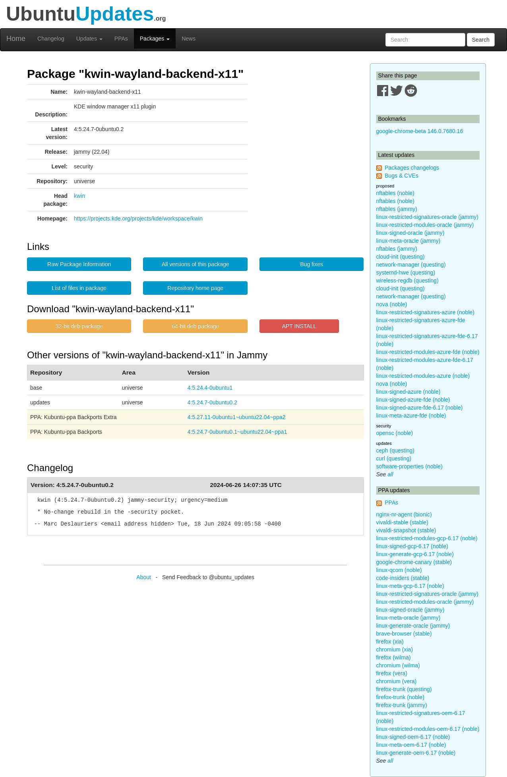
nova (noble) (391, 304)
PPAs (121, 38)
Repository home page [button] (195, 288)
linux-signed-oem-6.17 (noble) (413, 737)
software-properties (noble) (409, 466)
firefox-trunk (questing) (404, 689)
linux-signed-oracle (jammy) (410, 233)
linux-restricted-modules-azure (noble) (423, 376)
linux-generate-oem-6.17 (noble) (416, 753)
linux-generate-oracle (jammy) (413, 625)
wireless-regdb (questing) (407, 280)
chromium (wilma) (398, 665)
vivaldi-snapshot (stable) (406, 530)
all (390, 474)
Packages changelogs (412, 167)
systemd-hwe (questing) (405, 272)
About (143, 577)
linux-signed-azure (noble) (408, 391)
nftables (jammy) (396, 209)
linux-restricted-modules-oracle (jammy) (425, 225)
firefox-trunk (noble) (400, 697)
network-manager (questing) (411, 264)
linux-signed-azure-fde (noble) (413, 399)
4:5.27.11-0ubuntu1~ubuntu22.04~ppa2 (237, 417)
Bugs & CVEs (401, 175)
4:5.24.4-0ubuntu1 (210, 388)
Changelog (50, 38)
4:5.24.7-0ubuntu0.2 (212, 402)
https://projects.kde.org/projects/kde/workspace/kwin (138, 218)
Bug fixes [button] (311, 264)
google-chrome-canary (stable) (414, 562)
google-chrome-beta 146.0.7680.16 (419, 131)
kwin (79, 196)
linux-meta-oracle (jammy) (408, 241)
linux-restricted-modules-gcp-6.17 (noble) (427, 538)
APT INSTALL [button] (299, 326)
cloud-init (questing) (400, 256)
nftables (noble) (395, 193)
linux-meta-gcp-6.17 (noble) (410, 586)
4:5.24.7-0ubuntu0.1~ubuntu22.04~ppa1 (237, 432)
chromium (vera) (396, 681)
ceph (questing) (395, 450)
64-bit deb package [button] (195, 326)
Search (481, 40)
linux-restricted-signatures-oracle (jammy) (427, 217)
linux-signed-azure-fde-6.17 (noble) (419, 407)
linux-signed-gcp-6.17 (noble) (412, 546)
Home (15, 39)
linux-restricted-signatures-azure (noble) (425, 312)
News (188, 38)
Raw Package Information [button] (79, 264)
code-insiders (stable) (403, 578)
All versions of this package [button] (195, 264)
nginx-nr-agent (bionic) (404, 514)
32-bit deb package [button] (79, 326)
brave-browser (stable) (404, 633)
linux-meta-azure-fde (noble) (411, 415)
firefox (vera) (392, 673)
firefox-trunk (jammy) (401, 705)
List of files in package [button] (79, 288)
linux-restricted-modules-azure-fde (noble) (428, 352)
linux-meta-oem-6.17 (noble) (411, 745)
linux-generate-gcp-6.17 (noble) (415, 554)
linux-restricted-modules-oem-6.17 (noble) (428, 729)
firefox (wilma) (393, 657)
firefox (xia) (390, 641)
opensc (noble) (394, 433)
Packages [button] (155, 38)
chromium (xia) (394, 649)
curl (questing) (394, 458)
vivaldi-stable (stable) (402, 522)
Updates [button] (89, 38)
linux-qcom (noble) (399, 570)
